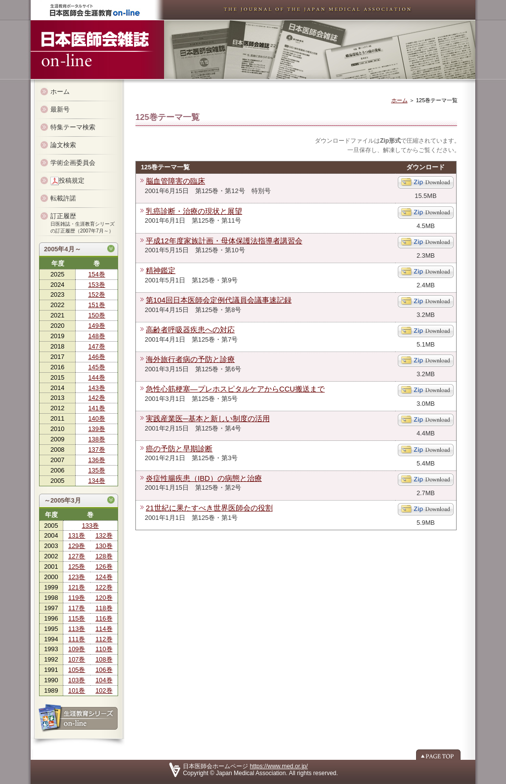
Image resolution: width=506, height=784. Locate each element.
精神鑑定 (160, 270)
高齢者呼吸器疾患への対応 (190, 330)
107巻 (76, 659)
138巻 (96, 439)
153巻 (96, 284)
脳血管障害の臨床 (175, 181)
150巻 (96, 315)
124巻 (103, 577)
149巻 (96, 325)
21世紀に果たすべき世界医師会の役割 (209, 508)
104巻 (103, 680)
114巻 (103, 628)
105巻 (76, 669)
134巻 (96, 480)
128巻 (103, 556)
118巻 (103, 608)
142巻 (96, 397)
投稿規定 (67, 181)
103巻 (76, 680)
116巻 (103, 618)
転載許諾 (63, 198)
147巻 (96, 346)
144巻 (96, 377)
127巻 (76, 556)
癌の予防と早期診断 (179, 449)
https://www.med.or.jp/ (279, 766)
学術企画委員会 (72, 162)
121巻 (76, 587)
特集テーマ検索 (72, 127)
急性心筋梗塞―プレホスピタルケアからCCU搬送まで (235, 389)
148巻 (96, 336)
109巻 (76, 649)
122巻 (103, 587)
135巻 (96, 470)
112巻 (103, 639)
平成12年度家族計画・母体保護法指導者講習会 (224, 241)
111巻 (76, 639)
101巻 (76, 690)
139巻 (96, 428)
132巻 (103, 535)
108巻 (103, 659)
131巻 (76, 535)
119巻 (76, 597)
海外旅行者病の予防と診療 (190, 359)
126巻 (103, 566)
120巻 (103, 597)
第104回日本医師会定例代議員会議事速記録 (219, 300)
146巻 (96, 356)
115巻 (76, 618)
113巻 (76, 628)
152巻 (96, 294)
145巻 (96, 367)
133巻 (90, 525)
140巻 (96, 418)
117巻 (76, 608)
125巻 (76, 566)
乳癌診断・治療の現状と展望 (194, 211)
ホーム (60, 91)
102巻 (103, 690)
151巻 (96, 305)
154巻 (96, 274)
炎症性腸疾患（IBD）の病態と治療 (204, 478)
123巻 (76, 577)
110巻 (103, 649)
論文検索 (63, 145)
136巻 (96, 460)
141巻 (96, 408)
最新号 (60, 109)
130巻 (103, 545)
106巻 (103, 669)
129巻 (76, 545)
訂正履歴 (82, 223)
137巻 (96, 449)
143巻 (96, 388)
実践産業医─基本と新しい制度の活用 (208, 419)
